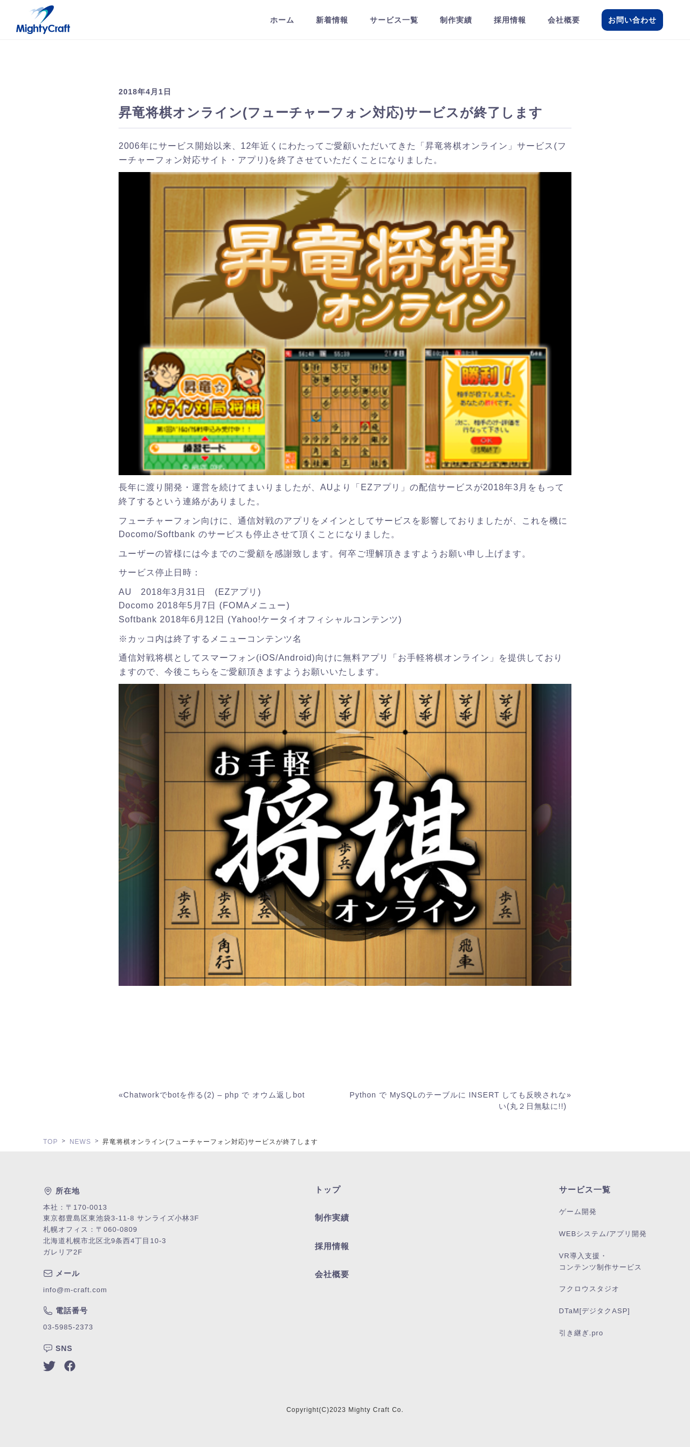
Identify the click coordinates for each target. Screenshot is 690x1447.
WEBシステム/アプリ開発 (603, 1234)
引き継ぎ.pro (581, 1333)
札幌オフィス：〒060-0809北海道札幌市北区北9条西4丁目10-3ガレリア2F (104, 1240)
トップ (328, 1189)
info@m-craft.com (75, 1290)
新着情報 (332, 20)
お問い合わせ (632, 20)
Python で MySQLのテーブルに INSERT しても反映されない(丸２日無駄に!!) (458, 1100)
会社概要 (564, 20)
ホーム (282, 20)
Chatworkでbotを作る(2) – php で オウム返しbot (214, 1095)
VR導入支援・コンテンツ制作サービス (600, 1261)
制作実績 (456, 20)
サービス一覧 (394, 20)
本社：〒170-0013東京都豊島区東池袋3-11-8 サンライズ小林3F (121, 1213)
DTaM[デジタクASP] (594, 1311)
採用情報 (510, 20)
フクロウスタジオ (589, 1289)
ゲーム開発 (578, 1212)
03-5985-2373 (68, 1327)
